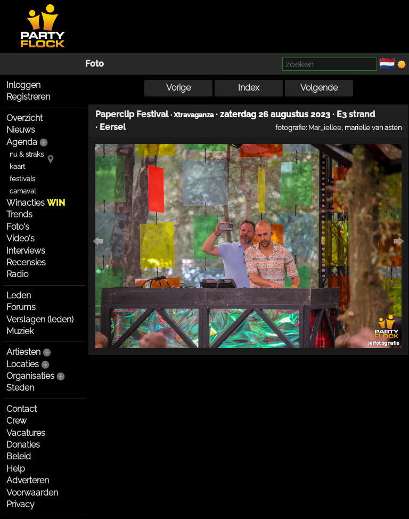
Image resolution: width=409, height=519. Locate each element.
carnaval (23, 191)
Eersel (113, 127)
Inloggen (23, 85)
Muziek (20, 331)
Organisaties (30, 376)
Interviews (25, 251)
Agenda (21, 142)
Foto (94, 64)
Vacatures (25, 433)
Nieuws (20, 130)
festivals (22, 179)
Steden (20, 388)
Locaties (22, 364)
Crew (16, 421)
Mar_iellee (324, 127)
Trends (19, 214)
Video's (20, 238)
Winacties (35, 203)
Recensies (26, 262)
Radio (17, 274)
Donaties (23, 445)
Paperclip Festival (131, 114)
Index (248, 88)
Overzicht (24, 118)
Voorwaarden (32, 493)
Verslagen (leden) (39, 319)
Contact (21, 409)
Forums (21, 307)
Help (15, 469)
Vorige (178, 88)
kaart (17, 167)
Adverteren (27, 480)
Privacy (20, 504)
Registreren (28, 97)
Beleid (18, 456)
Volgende (319, 88)
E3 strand (356, 114)
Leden (18, 295)
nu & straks (27, 154)
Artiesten (23, 352)
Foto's (17, 227)
